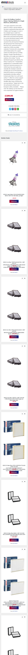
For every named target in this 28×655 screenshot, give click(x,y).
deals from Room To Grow (16, 131)
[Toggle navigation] (25, 3)
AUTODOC (15, 204)
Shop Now (14, 201)
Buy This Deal (9, 99)
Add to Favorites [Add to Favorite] (14, 115)
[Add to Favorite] (25, 143)
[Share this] (22, 143)
